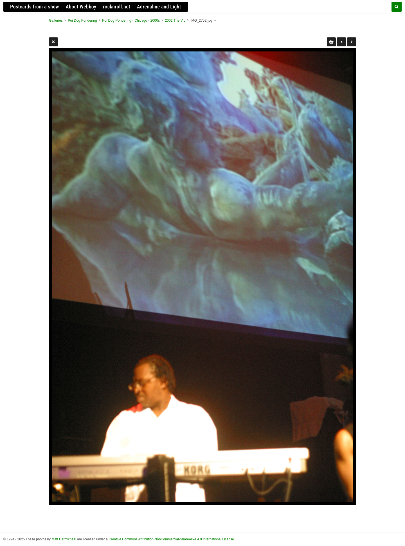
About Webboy (81, 7)
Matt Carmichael (63, 539)
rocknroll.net (116, 7)
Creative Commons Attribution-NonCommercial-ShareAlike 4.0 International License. (172, 539)
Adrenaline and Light (159, 7)
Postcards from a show (34, 7)
